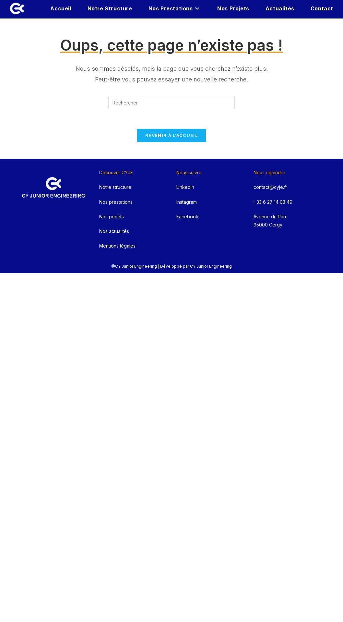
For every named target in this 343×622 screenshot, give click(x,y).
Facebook (187, 216)
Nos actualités (114, 231)
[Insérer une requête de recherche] (171, 102)
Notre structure (115, 187)
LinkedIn (185, 187)
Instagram (186, 202)
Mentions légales (117, 246)
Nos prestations (116, 202)
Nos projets (111, 216)
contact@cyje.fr (270, 187)
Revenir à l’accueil (171, 135)
